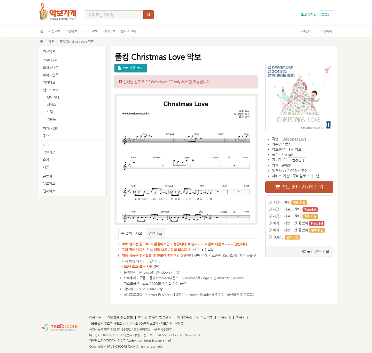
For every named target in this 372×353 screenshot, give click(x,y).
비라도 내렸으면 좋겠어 (290, 223)
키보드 (51, 119)
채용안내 (242, 317)
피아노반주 (50, 68)
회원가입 (308, 15)
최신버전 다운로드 (240, 295)
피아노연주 (50, 75)
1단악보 (71, 31)
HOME (278, 237)
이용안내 (224, 317)
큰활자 (47, 176)
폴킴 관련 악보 (315, 251)
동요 (46, 136)
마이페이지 (324, 31)
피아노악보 (90, 31)
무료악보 (49, 183)
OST (46, 145)
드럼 (50, 112)
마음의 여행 (281, 202)
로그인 (326, 15)
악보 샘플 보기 (131, 68)
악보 (51, 41)
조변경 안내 (296, 160)
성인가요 (49, 152)
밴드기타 (53, 97)
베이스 (51, 104)
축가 (46, 160)
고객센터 (305, 31)
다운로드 (175, 278)
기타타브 (109, 31)
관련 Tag (155, 233)
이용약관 (95, 317)
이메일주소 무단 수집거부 (195, 317)
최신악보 (54, 31)
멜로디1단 (50, 60)
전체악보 (49, 191)
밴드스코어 (128, 31)
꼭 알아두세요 (131, 233)
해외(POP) (50, 128)
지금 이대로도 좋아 (287, 209)
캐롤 (46, 167)
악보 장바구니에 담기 (299, 187)
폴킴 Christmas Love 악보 (76, 41)
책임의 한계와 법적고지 (154, 317)
